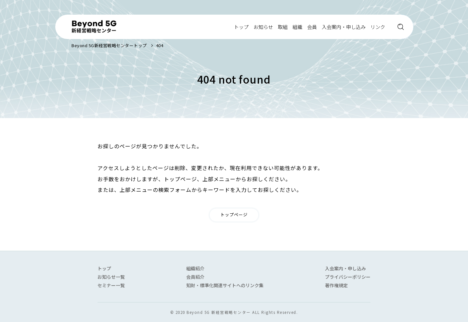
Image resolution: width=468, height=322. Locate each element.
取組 (283, 26)
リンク (377, 26)
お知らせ (263, 26)
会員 (312, 26)
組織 (297, 26)
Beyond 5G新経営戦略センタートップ (109, 45)
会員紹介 (195, 277)
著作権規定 (336, 285)
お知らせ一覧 (111, 277)
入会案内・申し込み (344, 26)
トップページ (234, 214)
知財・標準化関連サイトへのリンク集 (225, 285)
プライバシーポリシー (347, 277)
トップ (241, 26)
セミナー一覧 (111, 285)
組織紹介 (195, 268)
